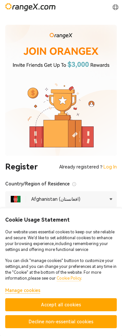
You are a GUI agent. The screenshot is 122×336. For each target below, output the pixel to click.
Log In (110, 166)
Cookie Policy (69, 278)
